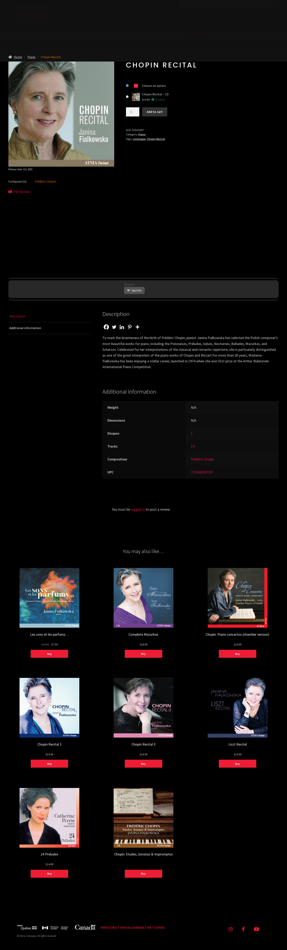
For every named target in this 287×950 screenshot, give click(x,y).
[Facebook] (106, 327)
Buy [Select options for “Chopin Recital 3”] (143, 763)
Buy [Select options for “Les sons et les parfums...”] (49, 654)
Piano (31, 57)
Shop (155, 25)
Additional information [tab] (25, 328)
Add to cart (155, 112)
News (224, 14)
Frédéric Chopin (45, 181)
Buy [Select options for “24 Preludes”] (49, 873)
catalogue (139, 139)
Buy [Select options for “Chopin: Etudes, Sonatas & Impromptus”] (143, 873)
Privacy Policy (109, 927)
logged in (138, 509)
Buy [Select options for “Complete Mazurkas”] (143, 654)
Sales (177, 25)
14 (193, 446)
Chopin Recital (156, 139)
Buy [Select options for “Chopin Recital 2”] (49, 763)
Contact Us (251, 14)
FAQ (149, 927)
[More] (137, 327)
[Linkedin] (121, 327)
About (202, 14)
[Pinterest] (129, 327)
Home (18, 57)
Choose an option (154, 86)
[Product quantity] (133, 111)
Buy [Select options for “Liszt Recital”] (237, 763)
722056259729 (201, 472)
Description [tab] (17, 316)
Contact (159, 927)
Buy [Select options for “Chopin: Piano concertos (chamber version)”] (237, 654)
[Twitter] (114, 327)
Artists (195, 25)
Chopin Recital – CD (155, 94)
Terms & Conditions (132, 927)
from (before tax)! (143, 45)
